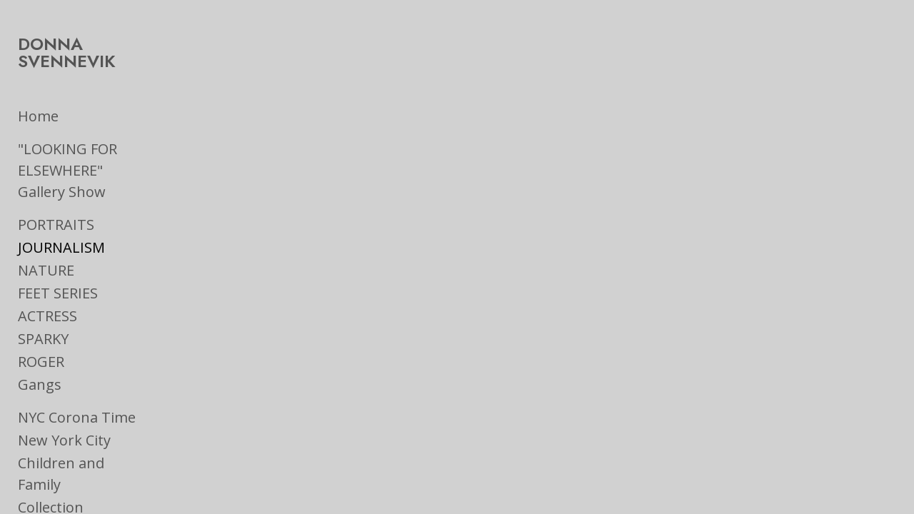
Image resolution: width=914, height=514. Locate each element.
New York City (64, 423)
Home (38, 99)
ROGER (41, 344)
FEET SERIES (58, 276)
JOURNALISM (61, 230)
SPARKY (43, 321)
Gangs (39, 367)
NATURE (46, 253)
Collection (51, 468)
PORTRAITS (56, 207)
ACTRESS (47, 298)
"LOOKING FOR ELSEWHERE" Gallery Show (86, 153)
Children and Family (84, 445)
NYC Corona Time (77, 400)
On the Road (59, 491)
